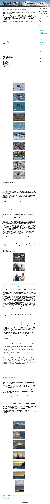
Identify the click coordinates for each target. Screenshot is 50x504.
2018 (39, 26)
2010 (39, 59)
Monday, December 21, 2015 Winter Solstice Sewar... (43, 35)
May (40, 51)
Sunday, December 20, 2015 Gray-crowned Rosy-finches (43, 36)
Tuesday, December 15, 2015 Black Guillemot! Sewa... (43, 40)
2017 (39, 27)
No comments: (9, 377)
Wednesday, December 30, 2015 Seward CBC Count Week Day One (15, 9)
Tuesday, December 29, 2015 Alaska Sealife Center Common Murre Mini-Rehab (17, 188)
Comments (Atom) (7, 498)
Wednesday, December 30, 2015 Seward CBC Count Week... (43, 30)
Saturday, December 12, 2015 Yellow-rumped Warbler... (43, 42)
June (40, 50)
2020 (39, 24)
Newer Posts (4, 497)
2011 (39, 58)
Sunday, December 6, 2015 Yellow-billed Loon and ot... (43, 44)
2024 (39, 21)
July (40, 49)
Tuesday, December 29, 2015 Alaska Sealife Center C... (43, 32)
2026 (39, 19)
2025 (39, 20)
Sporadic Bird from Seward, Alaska (22, 3)
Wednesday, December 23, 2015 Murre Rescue (11, 286)
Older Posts (35, 497)
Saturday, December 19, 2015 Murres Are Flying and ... (43, 37)
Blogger (27, 502)
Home (19, 497)
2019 (39, 25)
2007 (39, 61)
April (40, 52)
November (41, 46)
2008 (39, 60)
